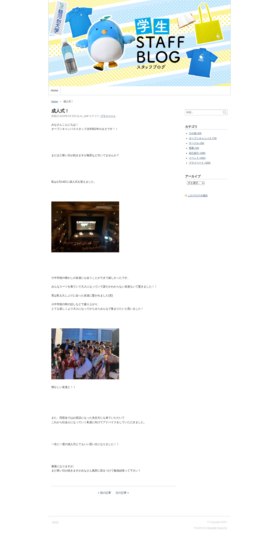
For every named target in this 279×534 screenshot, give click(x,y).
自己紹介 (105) (197, 153)
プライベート (108, 116)
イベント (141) (197, 158)
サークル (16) (196, 143)
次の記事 (121, 492)
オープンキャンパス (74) (203, 138)
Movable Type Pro (217, 528)
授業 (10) (194, 148)
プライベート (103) (199, 163)
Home (54, 90)
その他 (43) (195, 133)
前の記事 (105, 492)
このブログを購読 (198, 195)
